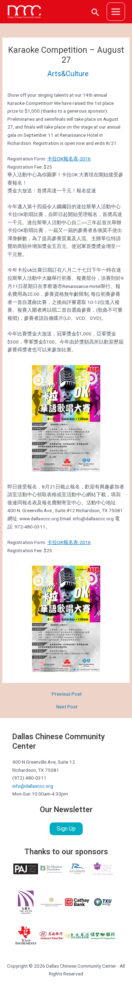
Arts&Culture (68, 73)
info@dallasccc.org (32, 786)
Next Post (66, 706)
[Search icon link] (95, 12)
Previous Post (67, 694)
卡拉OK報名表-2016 (69, 159)
